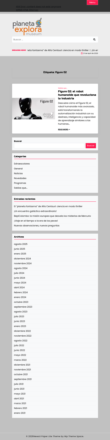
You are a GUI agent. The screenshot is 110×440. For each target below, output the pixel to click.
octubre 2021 (21, 374)
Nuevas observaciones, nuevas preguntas (37, 225)
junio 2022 (19, 350)
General (18, 168)
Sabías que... (62, 88)
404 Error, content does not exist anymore (38, 6)
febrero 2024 (21, 292)
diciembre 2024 (22, 258)
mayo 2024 (20, 282)
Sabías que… (21, 187)
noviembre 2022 (22, 335)
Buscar (18, 141)
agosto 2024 (21, 268)
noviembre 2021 (22, 369)
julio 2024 (19, 273)
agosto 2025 (21, 244)
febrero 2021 (20, 408)
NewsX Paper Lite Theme (47, 436)
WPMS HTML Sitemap (27, 10)
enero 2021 (20, 413)
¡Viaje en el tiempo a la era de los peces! (36, 220)
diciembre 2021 (22, 364)
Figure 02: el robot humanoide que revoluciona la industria (77, 95)
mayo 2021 (20, 393)
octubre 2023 (21, 302)
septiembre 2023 (23, 306)
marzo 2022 (20, 360)
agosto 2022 (20, 340)
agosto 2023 (20, 311)
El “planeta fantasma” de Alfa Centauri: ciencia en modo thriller (48, 206)
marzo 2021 (20, 403)
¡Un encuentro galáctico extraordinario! (35, 211)
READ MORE (64, 129)
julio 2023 (19, 316)
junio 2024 (19, 277)
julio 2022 (19, 345)
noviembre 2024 (23, 263)
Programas (20, 183)
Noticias (18, 173)
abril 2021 (19, 398)
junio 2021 (19, 388)
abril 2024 (19, 287)
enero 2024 (20, 297)
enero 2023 (20, 326)
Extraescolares (22, 163)
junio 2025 (19, 248)
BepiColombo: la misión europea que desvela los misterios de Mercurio (52, 216)
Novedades (20, 178)
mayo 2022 (20, 355)
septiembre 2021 (23, 379)
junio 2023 (19, 321)
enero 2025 (20, 253)
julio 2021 (19, 384)
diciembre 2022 (22, 331)
